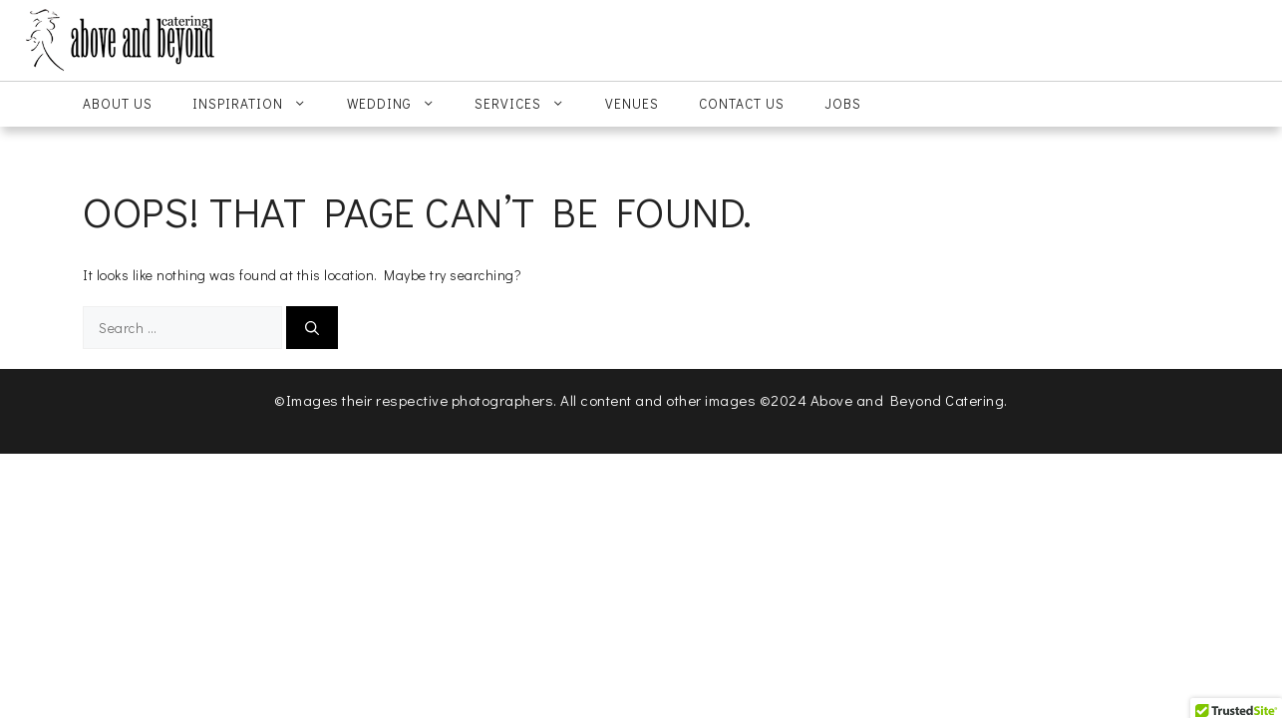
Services (530, 104)
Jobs (842, 104)
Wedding (401, 104)
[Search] (312, 327)
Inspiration (259, 104)
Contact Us (742, 104)
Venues (632, 104)
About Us (118, 104)
